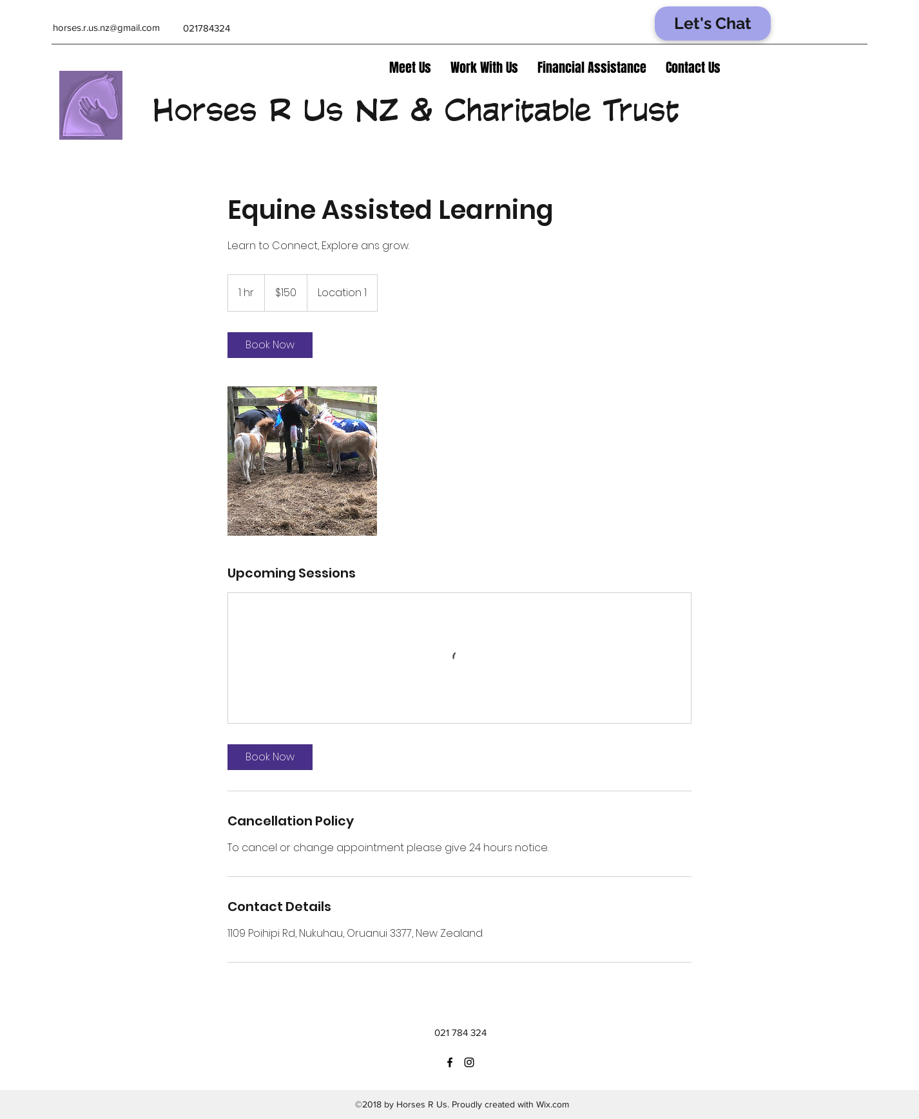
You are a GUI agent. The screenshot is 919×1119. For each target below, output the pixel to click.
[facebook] (449, 1062)
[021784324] (206, 28)
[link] (270, 345)
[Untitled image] (302, 461)
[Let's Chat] (713, 23)
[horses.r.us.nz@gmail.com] (106, 28)
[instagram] (469, 1062)
